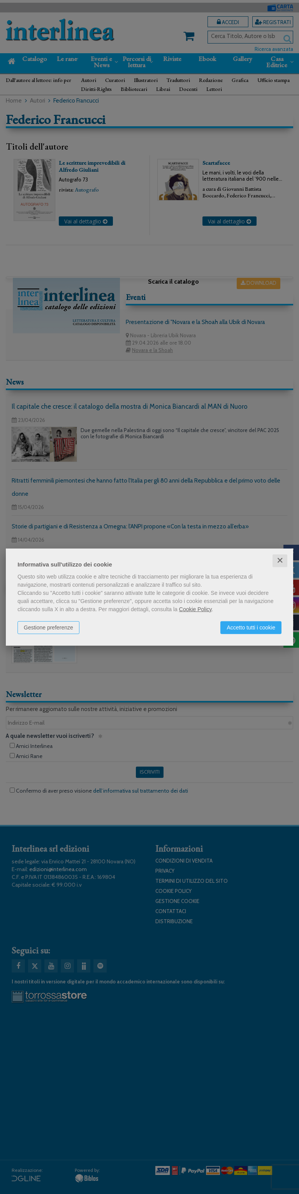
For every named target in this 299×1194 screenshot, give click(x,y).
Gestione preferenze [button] (48, 627)
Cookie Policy (195, 609)
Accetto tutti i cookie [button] (251, 627)
